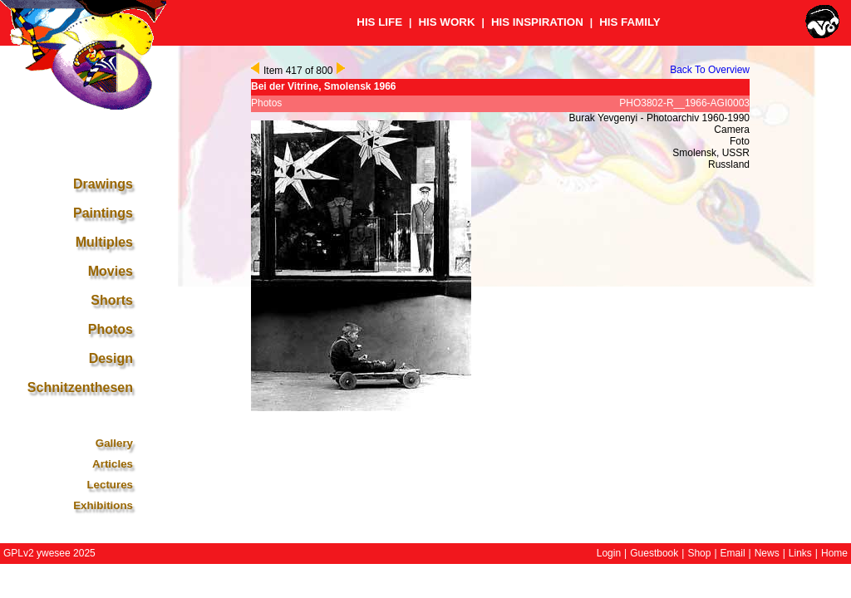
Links (800, 553)
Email (733, 553)
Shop (699, 553)
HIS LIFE (379, 22)
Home (834, 553)
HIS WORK (446, 22)
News (767, 553)
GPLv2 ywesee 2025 (49, 553)
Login (609, 553)
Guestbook (654, 553)
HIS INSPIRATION (537, 22)
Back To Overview (710, 70)
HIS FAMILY (630, 22)
